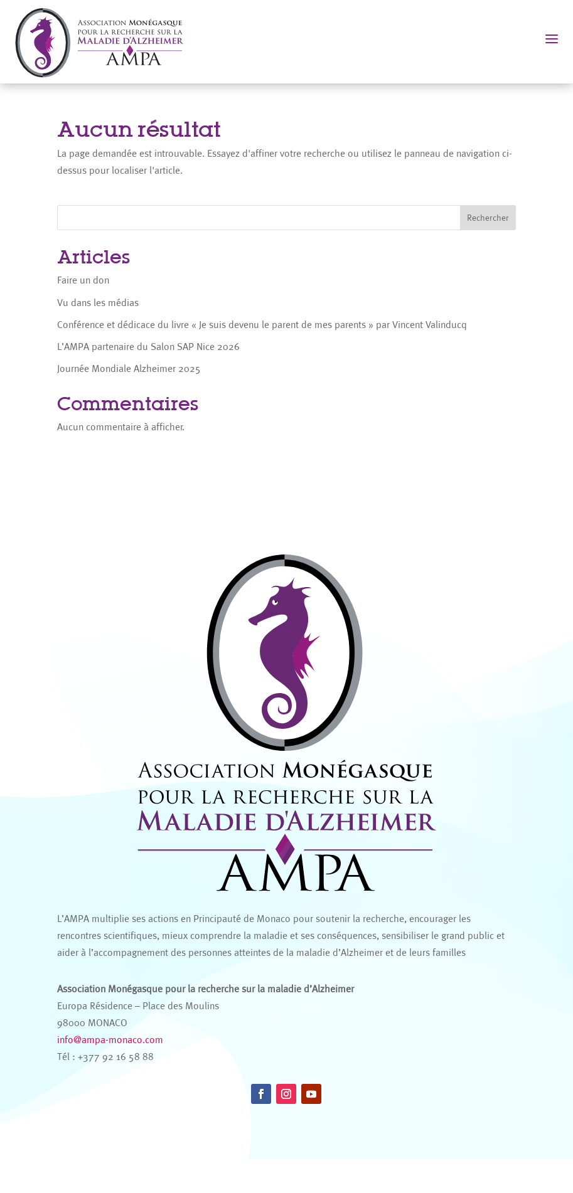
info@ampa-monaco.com (110, 1073)
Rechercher (488, 218)
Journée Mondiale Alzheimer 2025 (129, 368)
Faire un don (83, 280)
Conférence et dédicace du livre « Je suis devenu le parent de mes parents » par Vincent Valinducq (262, 325)
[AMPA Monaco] (105, 41)
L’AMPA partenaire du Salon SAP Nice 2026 (148, 347)
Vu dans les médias (98, 303)
